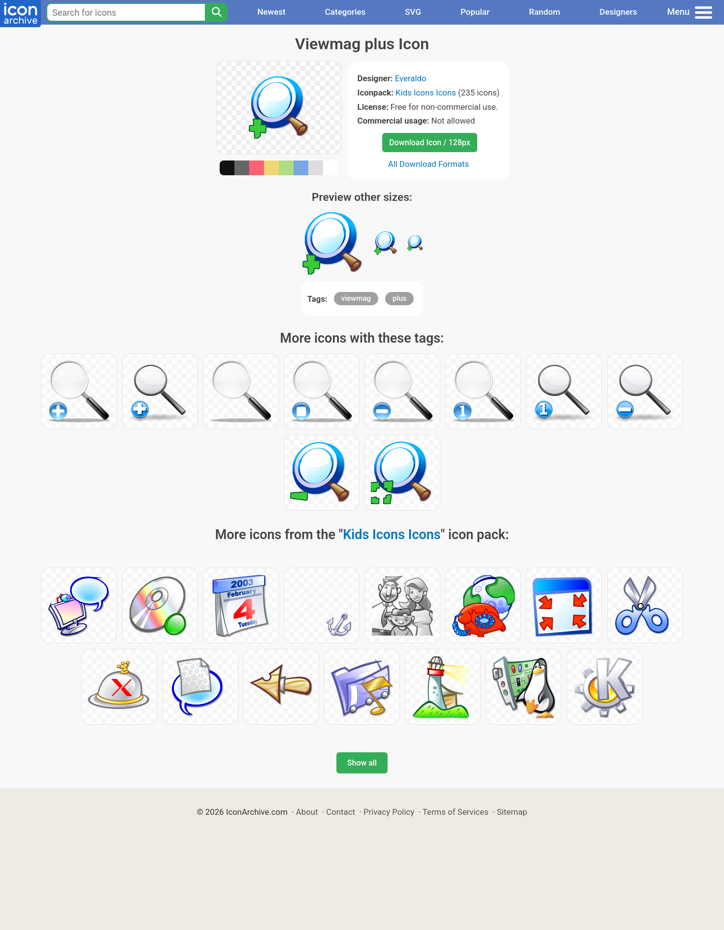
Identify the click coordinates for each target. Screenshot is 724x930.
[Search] (216, 12)
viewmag (356, 298)
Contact (340, 812)
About (307, 812)
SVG (413, 12)
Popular (475, 12)
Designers (618, 12)
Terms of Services (456, 812)
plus (399, 298)
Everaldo (411, 78)
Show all (362, 763)
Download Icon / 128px (429, 142)
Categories (345, 12)
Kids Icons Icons (425, 92)
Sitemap (512, 812)
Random (544, 12)
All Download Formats (428, 164)
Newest (271, 12)
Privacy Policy (388, 812)
